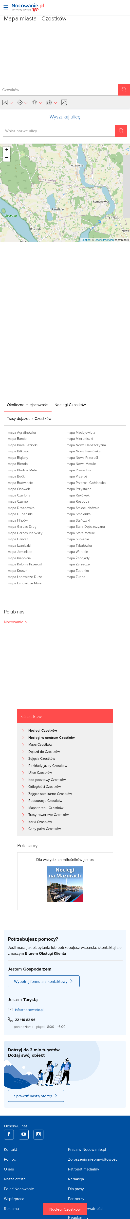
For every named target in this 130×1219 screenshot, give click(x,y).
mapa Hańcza (18, 539)
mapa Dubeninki (20, 513)
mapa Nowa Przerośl (82, 457)
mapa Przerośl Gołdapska (86, 482)
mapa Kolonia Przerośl (25, 564)
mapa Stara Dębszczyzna (86, 526)
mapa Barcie (17, 438)
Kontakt (10, 1149)
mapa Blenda (18, 463)
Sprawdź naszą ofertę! (36, 1096)
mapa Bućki (16, 476)
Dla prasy (76, 1188)
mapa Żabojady (78, 558)
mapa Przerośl (77, 476)
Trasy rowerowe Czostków (48, 814)
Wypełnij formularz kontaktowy (44, 981)
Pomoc (10, 1159)
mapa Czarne (18, 501)
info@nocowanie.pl (29, 1009)
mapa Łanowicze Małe (24, 583)
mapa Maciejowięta (81, 432)
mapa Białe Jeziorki (22, 445)
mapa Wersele (77, 551)
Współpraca (14, 1198)
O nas (9, 1169)
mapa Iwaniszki (19, 545)
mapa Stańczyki (78, 520)
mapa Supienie (78, 539)
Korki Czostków (40, 821)
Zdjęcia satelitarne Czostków (50, 793)
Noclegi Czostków (65, 1209)
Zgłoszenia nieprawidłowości (93, 1159)
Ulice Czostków (40, 772)
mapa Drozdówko (21, 507)
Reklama (11, 1208)
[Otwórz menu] (6, 7)
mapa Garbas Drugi (22, 526)
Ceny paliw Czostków (44, 828)
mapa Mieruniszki (80, 438)
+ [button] (6, 150)
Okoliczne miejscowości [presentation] (28, 404)
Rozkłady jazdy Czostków (47, 765)
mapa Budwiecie (20, 482)
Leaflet (86, 239)
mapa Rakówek (78, 495)
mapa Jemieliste (20, 551)
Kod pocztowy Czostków (47, 779)
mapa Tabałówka (79, 545)
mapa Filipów (18, 520)
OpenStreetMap (104, 239)
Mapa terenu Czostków (45, 807)
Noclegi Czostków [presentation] (70, 404)
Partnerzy (76, 1198)
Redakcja (76, 1179)
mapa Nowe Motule (81, 463)
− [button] (6, 158)
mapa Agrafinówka (22, 432)
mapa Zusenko (78, 570)
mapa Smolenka (79, 513)
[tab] (28, 405)
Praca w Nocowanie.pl (87, 1149)
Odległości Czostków (44, 786)
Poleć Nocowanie (19, 1188)
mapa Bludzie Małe (22, 470)
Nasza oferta (14, 1179)
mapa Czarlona (19, 495)
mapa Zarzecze (78, 564)
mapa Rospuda (78, 501)
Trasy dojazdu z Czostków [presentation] (29, 418)
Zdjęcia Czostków (41, 758)
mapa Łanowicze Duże (25, 576)
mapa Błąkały (18, 457)
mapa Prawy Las (79, 470)
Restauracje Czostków (45, 800)
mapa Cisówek (19, 488)
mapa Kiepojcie (19, 558)
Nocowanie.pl (16, 622)
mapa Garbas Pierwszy (25, 532)
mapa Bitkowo (18, 451)
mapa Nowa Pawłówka (83, 451)
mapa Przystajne (79, 488)
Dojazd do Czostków (44, 751)
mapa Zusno (76, 576)
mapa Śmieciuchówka (83, 507)
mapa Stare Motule (81, 532)
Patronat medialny (83, 1169)
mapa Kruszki (18, 570)
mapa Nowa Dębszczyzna (86, 445)
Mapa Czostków (40, 744)
